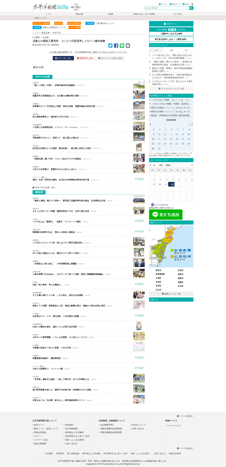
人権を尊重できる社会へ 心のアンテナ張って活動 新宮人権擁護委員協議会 (89, 273)
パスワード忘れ (41, 440)
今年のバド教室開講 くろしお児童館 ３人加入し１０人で (89, 336)
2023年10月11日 (42, 45)
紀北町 (46, 37)
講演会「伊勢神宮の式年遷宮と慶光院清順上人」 (172, 115)
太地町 (158, 278)
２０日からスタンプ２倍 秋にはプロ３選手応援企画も (89, 241)
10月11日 (56, 33)
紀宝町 (180, 270)
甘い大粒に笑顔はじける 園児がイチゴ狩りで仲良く (89, 252)
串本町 (158, 282)
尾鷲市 (180, 282)
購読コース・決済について (46, 428)
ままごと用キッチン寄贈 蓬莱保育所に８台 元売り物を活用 (89, 210)
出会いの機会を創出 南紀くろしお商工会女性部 (89, 325)
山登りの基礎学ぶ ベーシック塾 (89, 368)
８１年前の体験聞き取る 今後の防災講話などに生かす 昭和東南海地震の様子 (172, 76)
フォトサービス (174, 425)
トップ (48, 14)
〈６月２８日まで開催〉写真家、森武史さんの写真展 (174, 104)
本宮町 (158, 286)
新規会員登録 (40, 432)
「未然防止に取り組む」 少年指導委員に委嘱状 (89, 262)
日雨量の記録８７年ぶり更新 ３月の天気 (89, 347)
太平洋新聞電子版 (48, 7)
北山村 (158, 290)
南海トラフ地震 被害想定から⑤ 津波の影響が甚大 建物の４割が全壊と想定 (89, 304)
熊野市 (180, 278)
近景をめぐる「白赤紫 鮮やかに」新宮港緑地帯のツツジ (89, 399)
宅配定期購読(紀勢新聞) (111, 432)
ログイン (163, 4)
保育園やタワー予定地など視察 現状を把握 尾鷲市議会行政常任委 (89, 105)
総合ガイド (175, 4)
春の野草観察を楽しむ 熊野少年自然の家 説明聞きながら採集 (89, 389)
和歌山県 (79, 14)
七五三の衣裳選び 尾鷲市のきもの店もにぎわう (89, 168)
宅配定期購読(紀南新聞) (111, 428)
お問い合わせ (71, 443)
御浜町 (180, 274)
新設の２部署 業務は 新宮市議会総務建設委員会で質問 (172, 69)
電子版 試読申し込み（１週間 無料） (171, 39)
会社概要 (49, 453)
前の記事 (38, 67)
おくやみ (177, 14)
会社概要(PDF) (106, 425)
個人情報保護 (71, 428)
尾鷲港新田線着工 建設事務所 (89, 357)
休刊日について (139, 425)
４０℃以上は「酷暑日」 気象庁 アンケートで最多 (89, 220)
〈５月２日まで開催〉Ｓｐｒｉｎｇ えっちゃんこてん (175, 100)
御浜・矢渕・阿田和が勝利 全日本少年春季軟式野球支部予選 (89, 179)
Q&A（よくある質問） (75, 440)
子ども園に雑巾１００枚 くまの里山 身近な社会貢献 (89, 294)
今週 (171, 50)
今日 (156, 50)
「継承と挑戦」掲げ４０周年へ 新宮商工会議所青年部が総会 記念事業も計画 (89, 199)
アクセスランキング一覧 (171, 88)
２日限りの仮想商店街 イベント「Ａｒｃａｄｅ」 (89, 126)
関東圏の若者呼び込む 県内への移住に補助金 (89, 231)
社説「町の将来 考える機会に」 (89, 283)
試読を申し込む (85, 58)
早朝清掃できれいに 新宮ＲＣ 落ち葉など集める (89, 137)
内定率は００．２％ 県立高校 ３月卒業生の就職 (89, 315)
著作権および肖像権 (74, 432)
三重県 (110, 14)
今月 (186, 50)
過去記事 (45, 33)
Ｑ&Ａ (186, 4)
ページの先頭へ (185, 416)
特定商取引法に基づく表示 (77, 436)
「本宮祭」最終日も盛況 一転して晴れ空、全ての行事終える (89, 378)
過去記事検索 (40, 443)
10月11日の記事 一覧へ (44, 187)
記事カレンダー (41, 18)
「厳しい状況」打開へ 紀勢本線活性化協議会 (89, 84)
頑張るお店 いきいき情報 (144, 14)
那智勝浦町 (160, 274)
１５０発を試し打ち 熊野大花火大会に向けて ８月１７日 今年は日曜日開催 (172, 56)
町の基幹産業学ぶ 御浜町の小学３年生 (89, 116)
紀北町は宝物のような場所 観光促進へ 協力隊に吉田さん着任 (89, 147)
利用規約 (69, 425)
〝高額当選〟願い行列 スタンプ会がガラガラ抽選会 (89, 158)
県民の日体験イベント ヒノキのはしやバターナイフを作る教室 (179, 107)
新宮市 (158, 270)
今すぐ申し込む (63, 58)
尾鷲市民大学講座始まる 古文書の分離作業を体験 (89, 95)
